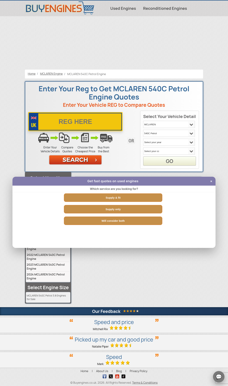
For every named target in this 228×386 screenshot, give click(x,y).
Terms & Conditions (145, 383)
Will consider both (113, 220)
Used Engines (123, 8)
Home (84, 371)
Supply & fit (113, 197)
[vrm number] (75, 121)
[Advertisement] (114, 43)
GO (169, 161)
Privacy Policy (138, 371)
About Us (102, 371)
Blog (119, 371)
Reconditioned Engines (165, 8)
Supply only (113, 209)
